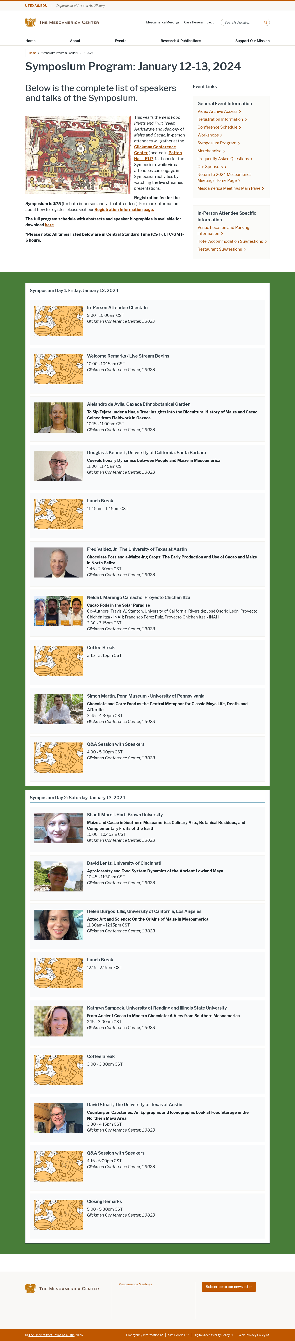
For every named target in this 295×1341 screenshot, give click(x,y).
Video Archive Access (217, 111)
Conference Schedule (217, 127)
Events (120, 41)
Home (30, 41)
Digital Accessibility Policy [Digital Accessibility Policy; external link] (212, 1335)
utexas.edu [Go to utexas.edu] (36, 6)
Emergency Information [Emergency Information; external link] (142, 1335)
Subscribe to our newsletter (229, 1287)
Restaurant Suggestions (219, 249)
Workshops (208, 135)
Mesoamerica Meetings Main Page (228, 188)
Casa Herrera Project (199, 22)
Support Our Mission (252, 41)
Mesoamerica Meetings (162, 22)
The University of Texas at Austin (51, 1335)
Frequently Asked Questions (223, 158)
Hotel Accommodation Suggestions (230, 241)
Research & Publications (181, 41)
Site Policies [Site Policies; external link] (176, 1335)
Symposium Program (216, 143)
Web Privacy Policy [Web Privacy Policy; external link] (251, 1335)
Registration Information (220, 119)
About (75, 41)
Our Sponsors (210, 166)
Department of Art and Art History (80, 5)
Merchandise (209, 151)
